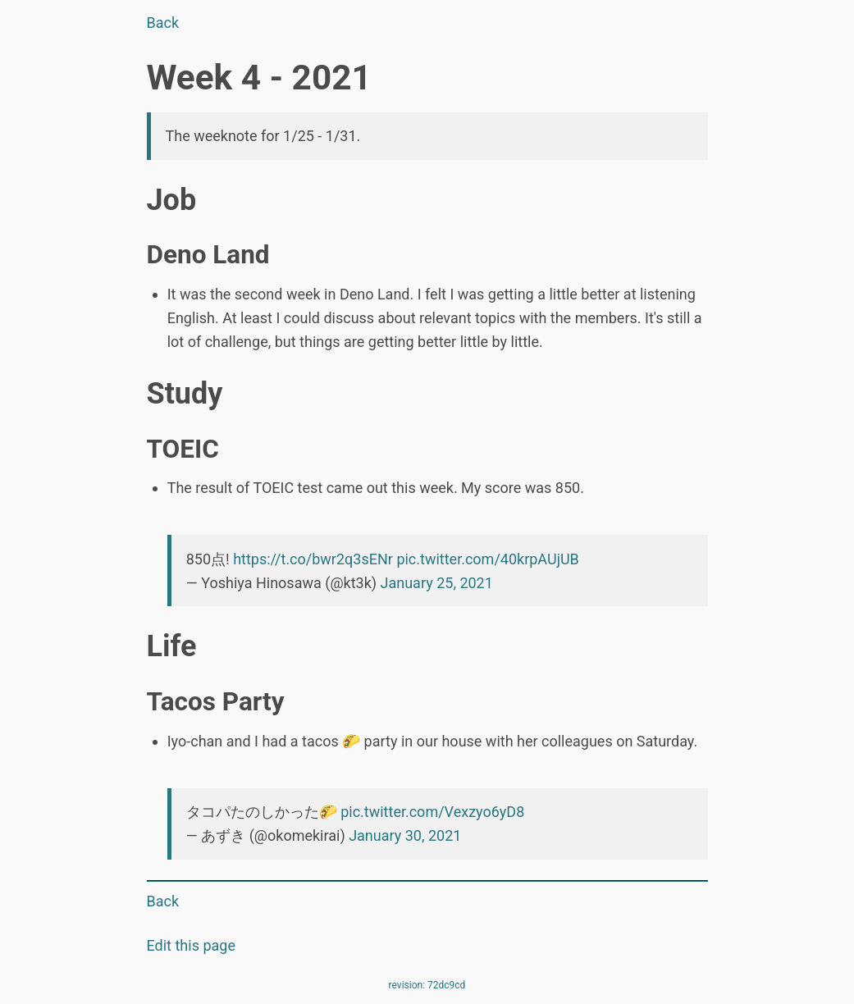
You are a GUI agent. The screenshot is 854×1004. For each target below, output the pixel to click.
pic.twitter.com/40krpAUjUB (487, 559)
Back (163, 22)
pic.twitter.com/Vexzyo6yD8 (432, 811)
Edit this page (191, 945)
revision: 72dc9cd (427, 985)
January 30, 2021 (405, 835)
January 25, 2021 (437, 582)
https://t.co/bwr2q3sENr (313, 559)
